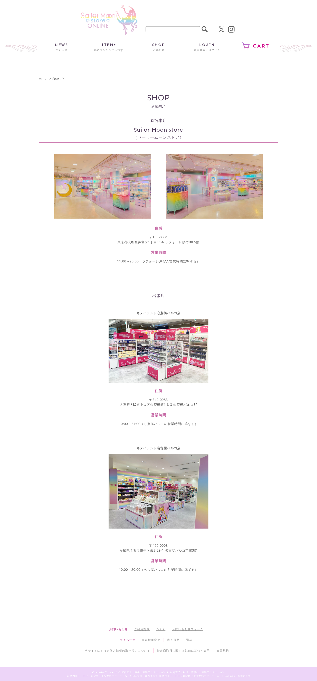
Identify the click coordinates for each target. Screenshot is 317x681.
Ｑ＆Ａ (160, 629)
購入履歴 (173, 640)
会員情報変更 (151, 640)
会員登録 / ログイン (206, 47)
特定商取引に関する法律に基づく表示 (183, 650)
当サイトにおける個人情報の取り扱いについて (117, 650)
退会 (189, 640)
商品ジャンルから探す (109, 47)
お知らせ (61, 47)
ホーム (43, 79)
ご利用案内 (142, 629)
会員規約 (223, 650)
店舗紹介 (158, 47)
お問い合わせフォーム (187, 629)
